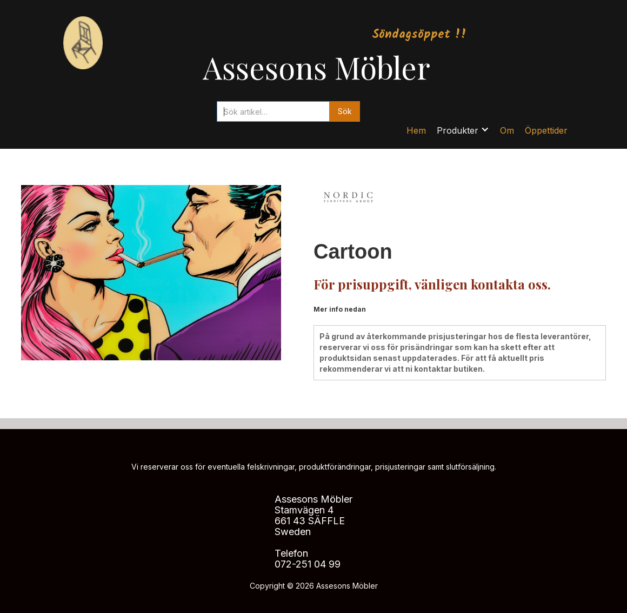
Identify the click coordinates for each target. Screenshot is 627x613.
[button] (463, 130)
